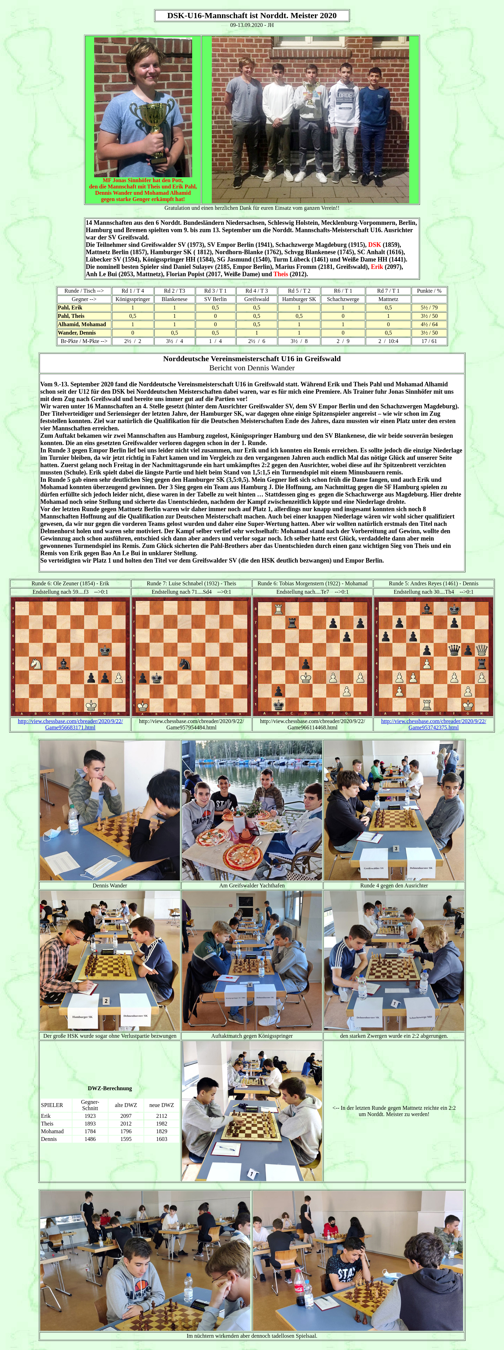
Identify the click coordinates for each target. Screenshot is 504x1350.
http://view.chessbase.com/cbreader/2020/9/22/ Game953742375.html (433, 724)
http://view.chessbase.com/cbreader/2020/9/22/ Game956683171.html (70, 724)
